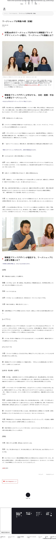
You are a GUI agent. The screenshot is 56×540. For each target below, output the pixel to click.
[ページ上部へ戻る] (28, 495)
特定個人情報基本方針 (21, 537)
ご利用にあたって (2, 537)
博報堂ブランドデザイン (32, 85)
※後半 (3, 468)
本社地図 (46, 537)
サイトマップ (40, 537)
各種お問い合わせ (53, 537)
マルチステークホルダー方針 (31, 537)
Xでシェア (40, 474)
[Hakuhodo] (11, 2)
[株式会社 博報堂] (6, 519)
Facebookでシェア (49, 474)
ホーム (6, 13)
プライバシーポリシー (11, 537)
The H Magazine (13, 13)
